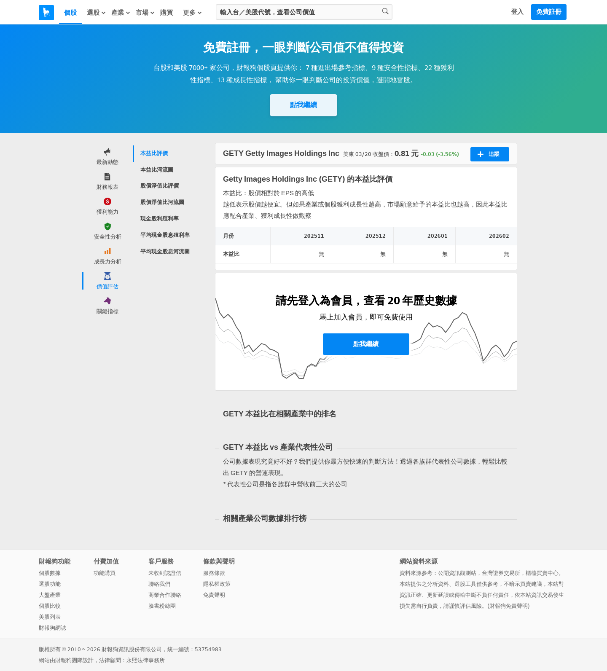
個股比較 (50, 606)
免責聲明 (214, 595)
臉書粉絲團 (162, 606)
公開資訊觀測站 (457, 573)
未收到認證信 (164, 573)
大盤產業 (50, 595)
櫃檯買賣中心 (542, 573)
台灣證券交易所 (501, 573)
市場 (145, 12)
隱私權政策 (217, 584)
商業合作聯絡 (164, 595)
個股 (70, 12)
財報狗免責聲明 (508, 606)
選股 (96, 12)
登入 (517, 12)
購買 (166, 12)
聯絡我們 (159, 584)
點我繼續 (303, 105)
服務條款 (214, 573)
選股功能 (50, 584)
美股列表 (50, 617)
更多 (192, 12)
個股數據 (50, 573)
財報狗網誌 (52, 628)
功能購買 (104, 573)
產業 (121, 12)
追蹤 (488, 154)
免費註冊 (548, 12)
